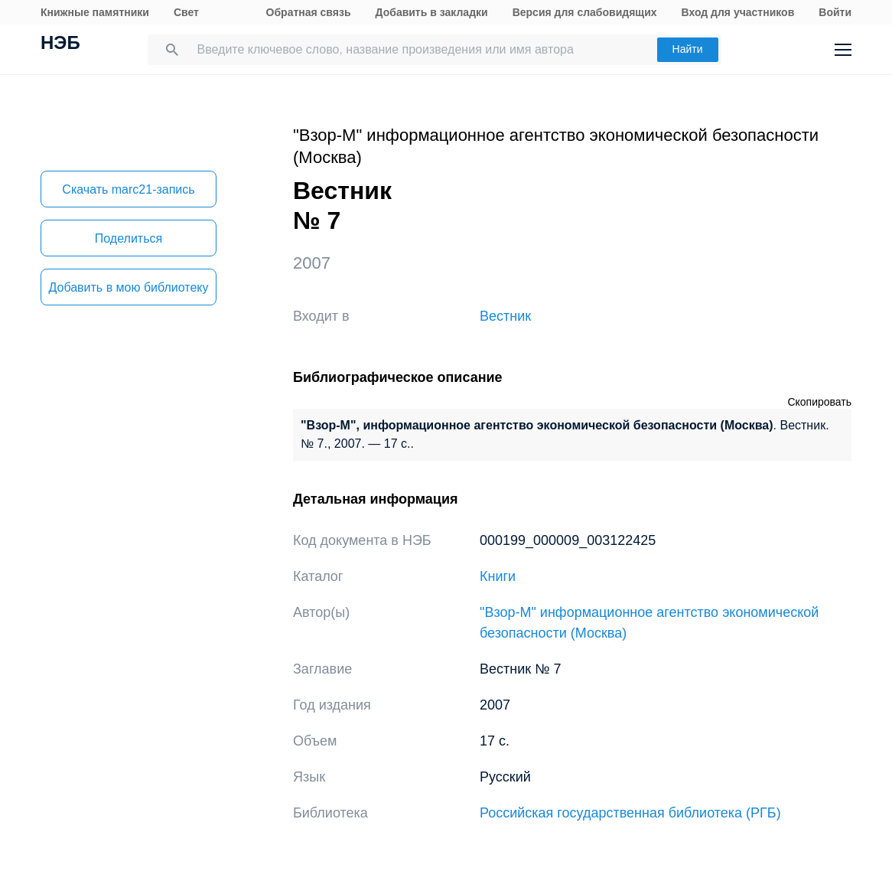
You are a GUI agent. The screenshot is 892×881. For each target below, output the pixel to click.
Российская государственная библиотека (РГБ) (630, 813)
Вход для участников (738, 12)
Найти (687, 49)
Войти (835, 12)
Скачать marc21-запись (128, 189)
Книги (498, 576)
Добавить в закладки (432, 12)
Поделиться (128, 238)
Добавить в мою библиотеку (128, 287)
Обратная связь (308, 12)
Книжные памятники (95, 12)
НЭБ (60, 44)
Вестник (505, 316)
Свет (186, 12)
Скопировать (819, 402)
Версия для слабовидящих (585, 12)
